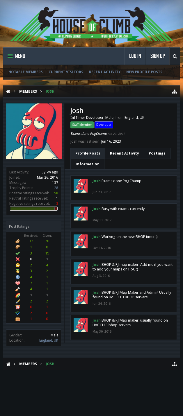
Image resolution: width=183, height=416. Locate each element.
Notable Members (25, 72)
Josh (97, 181)
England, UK (48, 340)
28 (56, 188)
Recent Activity (104, 72)
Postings (157, 153)
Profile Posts (87, 153)
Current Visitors (66, 72)
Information (87, 164)
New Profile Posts (144, 72)
